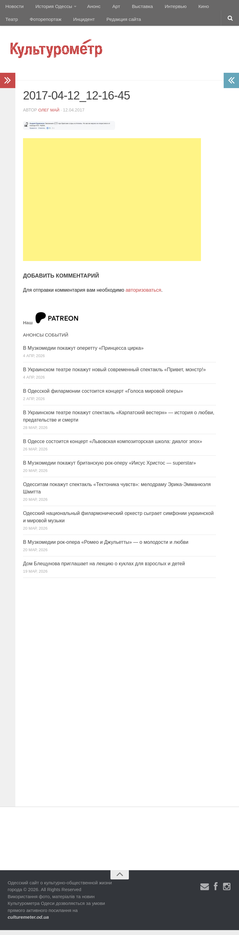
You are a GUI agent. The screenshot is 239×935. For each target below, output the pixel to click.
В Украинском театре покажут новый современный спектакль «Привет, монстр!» (114, 374)
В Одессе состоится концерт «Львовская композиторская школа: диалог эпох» (112, 446)
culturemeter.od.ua (28, 922)
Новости (13, 7)
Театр (210, 7)
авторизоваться (143, 295)
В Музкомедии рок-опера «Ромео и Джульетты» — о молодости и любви (105, 547)
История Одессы (51, 7)
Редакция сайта (95, 22)
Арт (110, 7)
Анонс (90, 7)
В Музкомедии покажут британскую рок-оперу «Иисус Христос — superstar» (109, 467)
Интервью (163, 7)
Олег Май (49, 114)
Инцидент (57, 22)
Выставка (133, 7)
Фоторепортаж (20, 22)
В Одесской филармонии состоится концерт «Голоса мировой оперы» (103, 396)
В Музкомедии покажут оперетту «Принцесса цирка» (83, 353)
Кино (189, 7)
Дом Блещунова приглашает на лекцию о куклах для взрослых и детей (104, 568)
